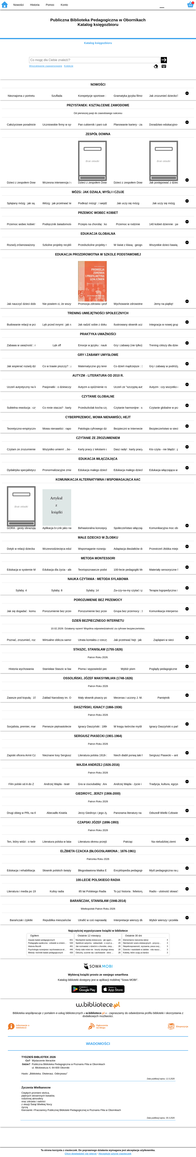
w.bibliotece (95, 1013)
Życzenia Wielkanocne (36, 1087)
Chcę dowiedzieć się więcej (80, 1153)
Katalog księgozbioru (98, 43)
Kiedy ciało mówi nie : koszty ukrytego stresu (95, 950)
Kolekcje (68, 65)
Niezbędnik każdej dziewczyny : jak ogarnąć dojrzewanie (100, 940)
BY (153, 4)
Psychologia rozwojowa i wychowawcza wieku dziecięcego (53, 950)
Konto (64, 4)
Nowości (18, 4)
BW (137, 4)
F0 (162, 4)
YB (145, 4)
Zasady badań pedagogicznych (41, 940)
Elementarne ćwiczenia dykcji (135, 940)
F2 (177, 4)
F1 (168, 4)
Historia (34, 4)
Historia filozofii (34, 946)
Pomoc (50, 4)
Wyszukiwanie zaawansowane (45, 65)
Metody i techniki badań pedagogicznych (45, 953)
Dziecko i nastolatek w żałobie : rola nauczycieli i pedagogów (149, 950)
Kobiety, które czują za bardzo (136, 953)
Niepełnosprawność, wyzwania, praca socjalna (143, 946)
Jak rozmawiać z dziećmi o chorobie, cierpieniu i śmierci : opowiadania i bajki (108, 946)
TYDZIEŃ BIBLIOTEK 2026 (38, 1057)
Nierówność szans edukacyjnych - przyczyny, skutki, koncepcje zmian (153, 943)
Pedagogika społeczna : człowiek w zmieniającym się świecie (54, 943)
